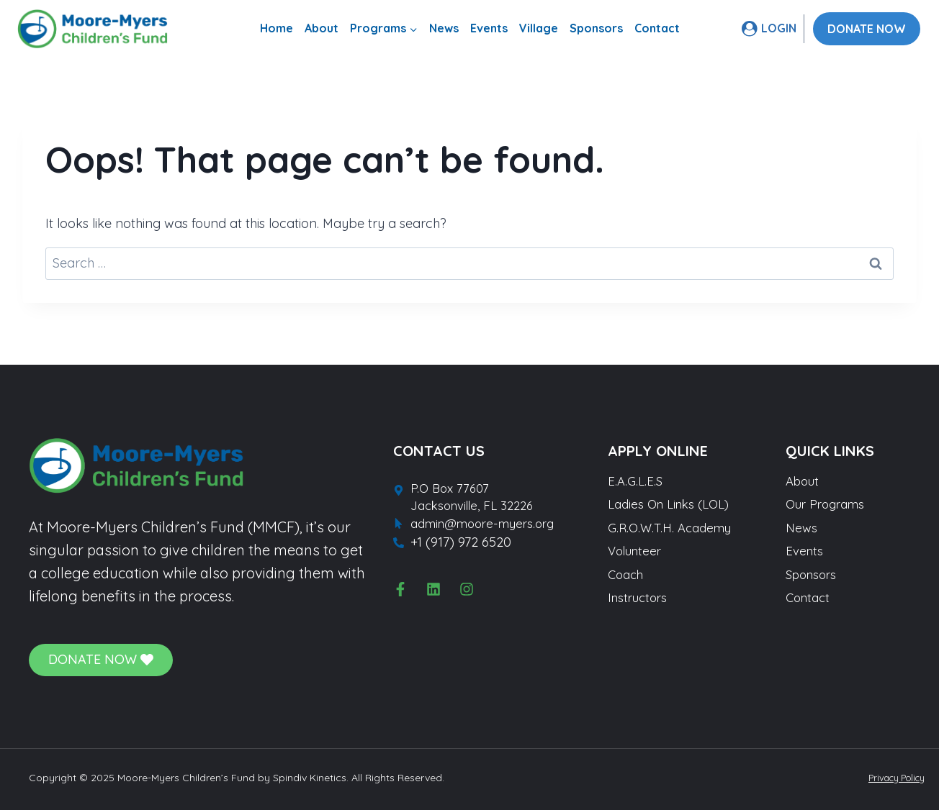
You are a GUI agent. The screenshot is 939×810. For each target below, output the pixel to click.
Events (489, 28)
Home (276, 28)
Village (538, 28)
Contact (657, 28)
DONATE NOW (866, 29)
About (321, 28)
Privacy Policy (891, 777)
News (444, 28)
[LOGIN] (769, 28)
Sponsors (596, 28)
